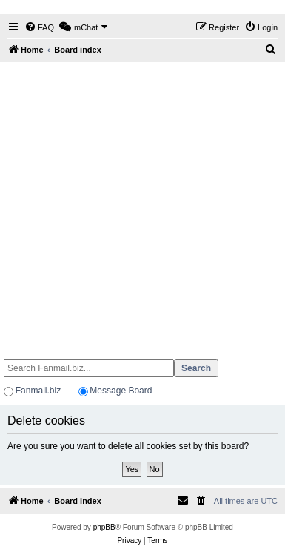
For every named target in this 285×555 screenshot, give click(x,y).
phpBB (104, 527)
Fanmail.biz (38, 390)
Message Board (121, 390)
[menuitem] (39, 27)
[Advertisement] (139, 204)
